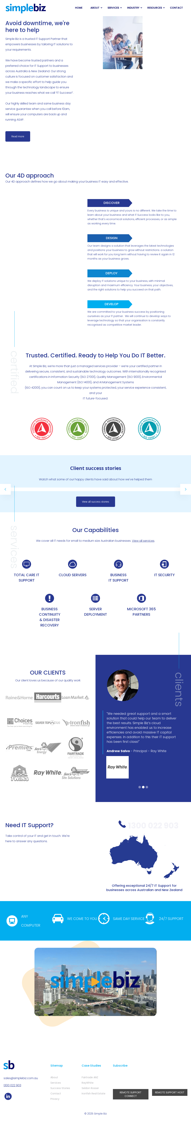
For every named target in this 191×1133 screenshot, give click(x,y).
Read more (17, 136)
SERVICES (113, 8)
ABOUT (94, 8)
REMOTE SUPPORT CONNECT (130, 1094)
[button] (5, 489)
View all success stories (95, 501)
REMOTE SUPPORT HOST (169, 1092)
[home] (26, 8)
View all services (143, 541)
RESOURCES (154, 8)
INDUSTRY (133, 8)
